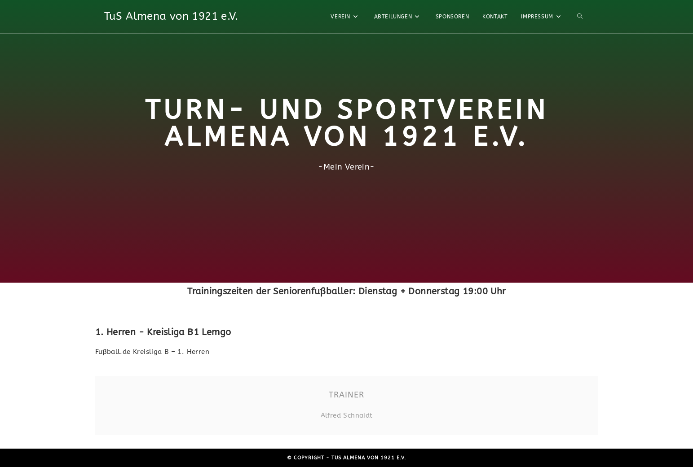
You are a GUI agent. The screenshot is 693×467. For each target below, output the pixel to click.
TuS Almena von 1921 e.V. (171, 16)
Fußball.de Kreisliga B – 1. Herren (152, 352)
